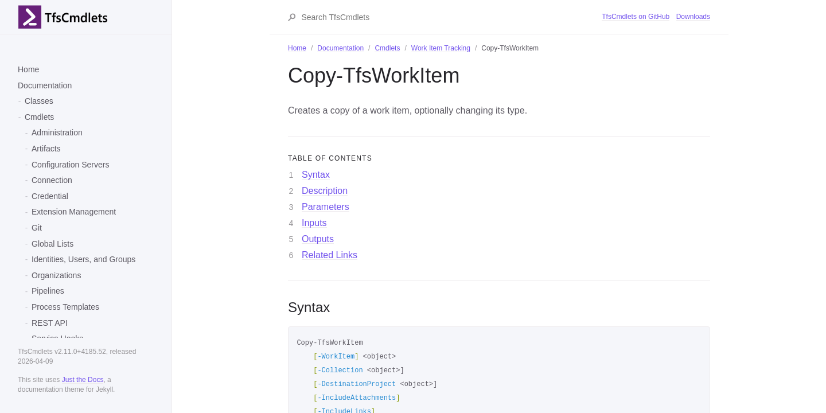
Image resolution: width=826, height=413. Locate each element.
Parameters (325, 207)
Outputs (318, 239)
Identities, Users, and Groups (83, 259)
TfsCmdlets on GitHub (635, 17)
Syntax (316, 175)
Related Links (329, 255)
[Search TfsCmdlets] (451, 17)
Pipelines (48, 290)
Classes (39, 101)
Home (28, 69)
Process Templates (65, 306)
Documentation (45, 85)
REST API (50, 323)
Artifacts (46, 148)
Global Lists (52, 243)
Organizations (56, 275)
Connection (52, 180)
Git (37, 227)
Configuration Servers (70, 164)
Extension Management (74, 211)
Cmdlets (39, 117)
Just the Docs (83, 380)
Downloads (693, 17)
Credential (50, 196)
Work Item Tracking (440, 48)
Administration (57, 132)
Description (325, 191)
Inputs (314, 223)
